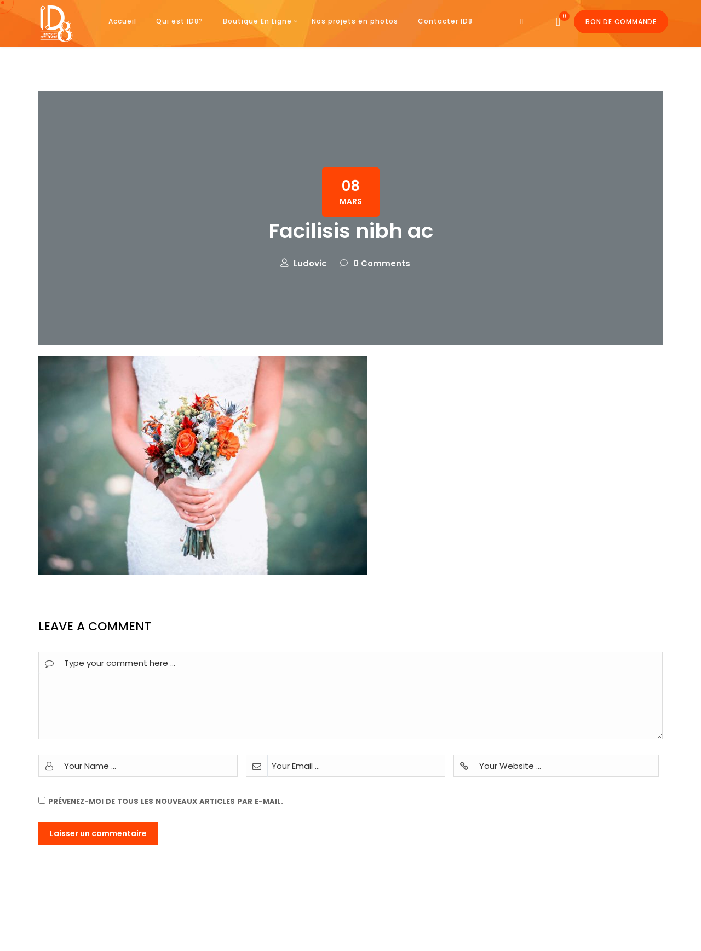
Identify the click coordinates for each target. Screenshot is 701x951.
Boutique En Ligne (257, 21)
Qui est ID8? (179, 21)
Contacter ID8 (445, 21)
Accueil (122, 21)
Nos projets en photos (355, 21)
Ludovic (310, 265)
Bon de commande (621, 21)
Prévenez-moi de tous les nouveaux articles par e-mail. (165, 803)
